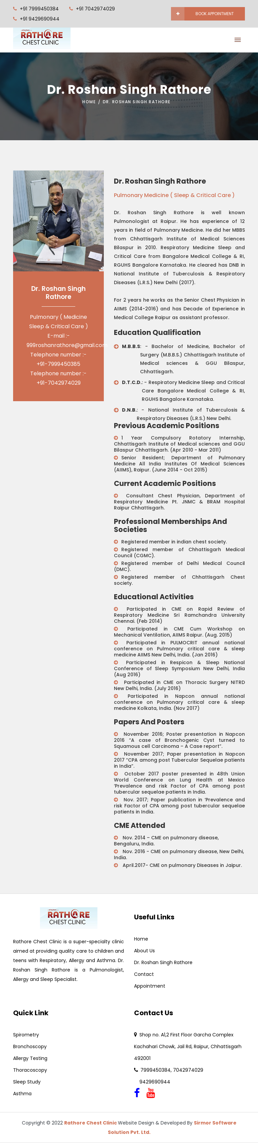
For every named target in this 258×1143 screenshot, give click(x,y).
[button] (236, 38)
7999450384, (156, 1070)
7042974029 (188, 1070)
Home (89, 102)
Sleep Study (27, 1081)
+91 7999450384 (39, 8)
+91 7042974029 (95, 8)
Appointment (149, 986)
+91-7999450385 (58, 364)
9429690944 (152, 1081)
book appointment (209, 14)
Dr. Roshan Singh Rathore (163, 962)
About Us (144, 950)
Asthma (22, 1093)
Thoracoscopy (30, 1070)
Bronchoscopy (30, 1046)
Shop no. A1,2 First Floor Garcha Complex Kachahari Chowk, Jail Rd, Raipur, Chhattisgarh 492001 (188, 1046)
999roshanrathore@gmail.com (67, 345)
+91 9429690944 (39, 18)
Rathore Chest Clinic (91, 1122)
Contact (144, 974)
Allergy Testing (30, 1058)
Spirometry (26, 1034)
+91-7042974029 (59, 383)
